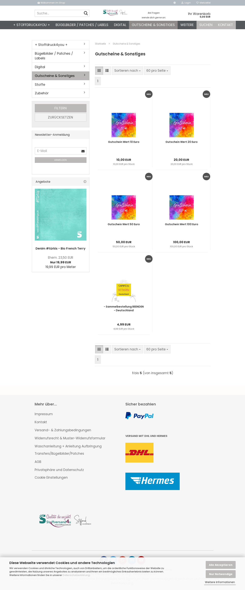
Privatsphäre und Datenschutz (59, 470)
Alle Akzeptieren (220, 565)
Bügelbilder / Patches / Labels (82, 24)
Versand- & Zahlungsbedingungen (63, 430)
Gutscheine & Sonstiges (153, 24)
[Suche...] (85, 13)
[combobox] (127, 70)
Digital (120, 24)
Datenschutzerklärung (76, 575)
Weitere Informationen (220, 582)
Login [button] (186, 2)
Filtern (60, 108)
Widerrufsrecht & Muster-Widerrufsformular (70, 438)
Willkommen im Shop (51, 2)
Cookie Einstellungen (51, 477)
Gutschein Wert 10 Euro (123, 142)
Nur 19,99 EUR (60, 260)
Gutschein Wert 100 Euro (181, 224)
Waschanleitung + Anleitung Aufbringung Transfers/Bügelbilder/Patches (68, 450)
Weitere (187, 24)
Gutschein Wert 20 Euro (181, 142)
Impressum (44, 414)
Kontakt (225, 24)
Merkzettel (203, 2)
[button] (175, 3)
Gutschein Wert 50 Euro (124, 224)
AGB (38, 462)
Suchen (205, 24)
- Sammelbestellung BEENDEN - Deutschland (124, 308)
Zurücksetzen (60, 117)
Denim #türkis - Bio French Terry (61, 248)
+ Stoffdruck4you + (31, 24)
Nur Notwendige (220, 574)
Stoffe (40, 84)
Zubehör (42, 93)
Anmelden (60, 160)
